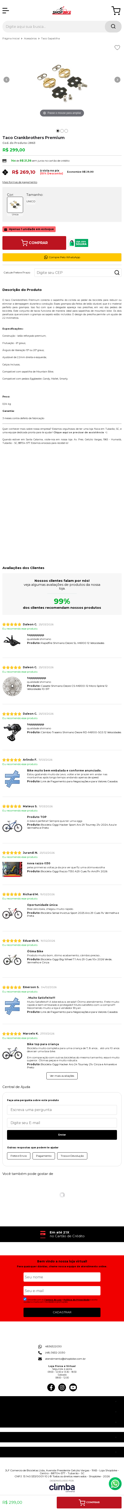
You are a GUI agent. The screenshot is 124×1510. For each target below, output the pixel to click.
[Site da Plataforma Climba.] (62, 1485)
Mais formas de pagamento (19, 182)
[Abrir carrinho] (116, 10)
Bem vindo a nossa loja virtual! (62, 1261)
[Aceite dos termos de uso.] (25, 1299)
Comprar (34, 243)
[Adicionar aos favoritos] (117, 47)
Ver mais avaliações (62, 1075)
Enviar (62, 1134)
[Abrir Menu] (5, 10)
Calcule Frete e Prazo (17, 272)
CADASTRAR (62, 1312)
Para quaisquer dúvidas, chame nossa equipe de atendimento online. (62, 1266)
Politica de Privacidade (76, 1299)
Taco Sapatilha (50, 38)
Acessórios (30, 38)
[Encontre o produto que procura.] (113, 26)
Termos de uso (53, 1299)
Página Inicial (11, 38)
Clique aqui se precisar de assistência (78, 432)
